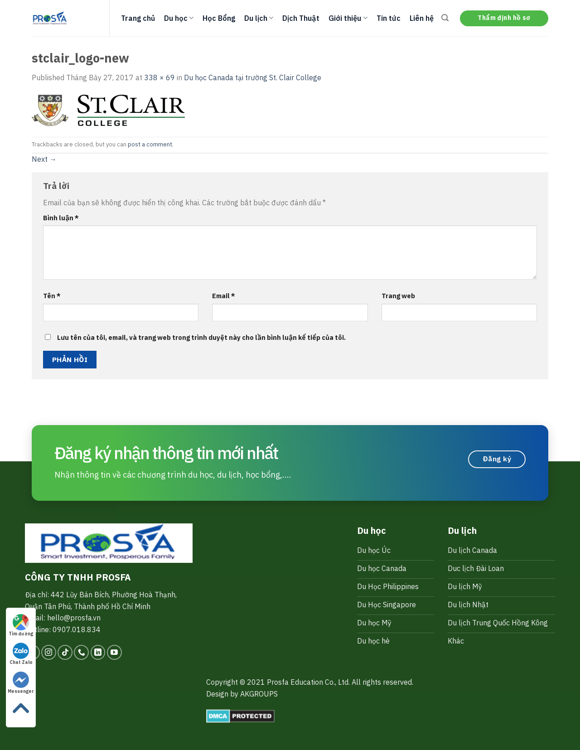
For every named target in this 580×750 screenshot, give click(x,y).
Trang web (398, 295)
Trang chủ (138, 18)
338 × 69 (159, 77)
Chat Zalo (21, 654)
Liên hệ (422, 18)
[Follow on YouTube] (114, 652)
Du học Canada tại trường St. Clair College (252, 77)
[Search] (445, 18)
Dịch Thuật (300, 18)
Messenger (21, 683)
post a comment (150, 144)
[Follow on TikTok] (65, 652)
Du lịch (258, 18)
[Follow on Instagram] (48, 652)
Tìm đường (21, 625)
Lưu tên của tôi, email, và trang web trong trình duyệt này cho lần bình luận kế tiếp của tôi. (201, 337)
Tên (52, 295)
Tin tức (389, 18)
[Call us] (81, 652)
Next (44, 159)
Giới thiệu (348, 18)
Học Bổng (219, 18)
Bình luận (61, 217)
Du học (178, 18)
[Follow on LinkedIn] (98, 652)
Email (223, 295)
